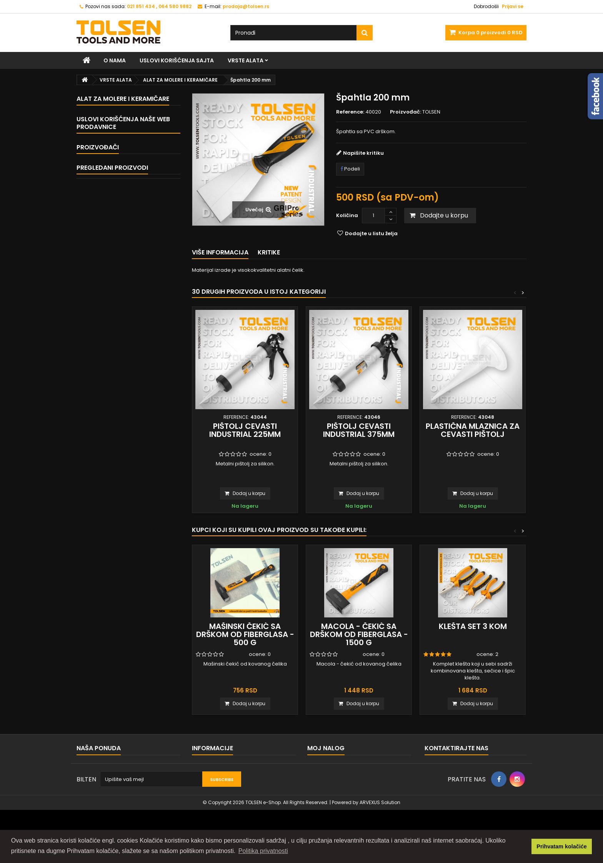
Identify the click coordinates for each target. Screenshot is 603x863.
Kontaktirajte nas (97, 766)
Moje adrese (323, 796)
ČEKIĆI (97, 166)
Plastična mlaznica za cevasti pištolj (473, 430)
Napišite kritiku (363, 153)
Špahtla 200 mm (135, 489)
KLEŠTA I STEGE (107, 125)
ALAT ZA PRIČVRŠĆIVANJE (120, 152)
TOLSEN (96, 446)
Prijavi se (512, 6)
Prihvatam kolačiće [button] (561, 846)
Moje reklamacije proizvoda (342, 776)
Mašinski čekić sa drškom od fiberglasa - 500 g (245, 634)
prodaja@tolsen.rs (471, 792)
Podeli (350, 168)
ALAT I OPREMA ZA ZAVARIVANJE (128, 300)
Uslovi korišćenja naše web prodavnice (123, 351)
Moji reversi (321, 786)
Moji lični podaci (327, 806)
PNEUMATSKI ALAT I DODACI (123, 327)
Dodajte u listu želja (371, 233)
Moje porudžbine (328, 766)
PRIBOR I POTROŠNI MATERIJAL (126, 314)
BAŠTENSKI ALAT (109, 193)
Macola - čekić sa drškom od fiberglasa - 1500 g (359, 634)
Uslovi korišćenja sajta (177, 60)
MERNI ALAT (103, 233)
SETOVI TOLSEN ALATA (116, 260)
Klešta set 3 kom (473, 626)
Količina (347, 215)
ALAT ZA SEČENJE (110, 179)
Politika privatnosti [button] (263, 851)
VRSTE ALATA (245, 60)
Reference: (350, 112)
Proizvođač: (405, 112)
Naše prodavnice (109, 412)
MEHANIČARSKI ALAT (114, 139)
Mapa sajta (91, 776)
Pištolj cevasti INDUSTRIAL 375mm (359, 430)
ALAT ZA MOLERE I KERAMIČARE (126, 274)
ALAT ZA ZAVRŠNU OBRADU (122, 206)
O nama (114, 60)
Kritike (269, 252)
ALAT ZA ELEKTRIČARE (115, 247)
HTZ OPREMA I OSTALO (117, 287)
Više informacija (220, 252)
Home (95, 369)
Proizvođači (98, 432)
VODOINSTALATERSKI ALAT (121, 220)
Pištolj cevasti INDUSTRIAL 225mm (245, 430)
